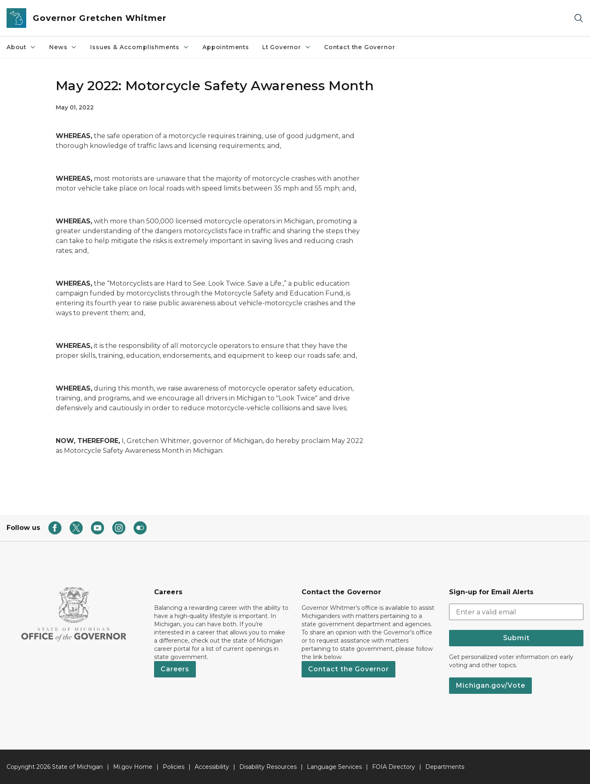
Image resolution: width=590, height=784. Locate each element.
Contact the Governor (359, 47)
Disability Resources (268, 766)
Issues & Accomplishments (139, 47)
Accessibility (212, 766)
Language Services (334, 766)
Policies (173, 766)
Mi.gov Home (132, 766)
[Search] (578, 18)
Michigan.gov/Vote (490, 685)
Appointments (225, 47)
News (63, 47)
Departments (444, 766)
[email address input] (516, 612)
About (21, 47)
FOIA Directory (393, 766)
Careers (175, 669)
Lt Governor (286, 47)
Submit (516, 638)
